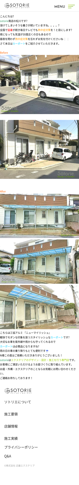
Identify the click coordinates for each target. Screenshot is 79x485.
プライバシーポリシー (21, 447)
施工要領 (11, 414)
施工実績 (11, 438)
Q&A (7, 456)
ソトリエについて (17, 402)
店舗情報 (11, 426)
